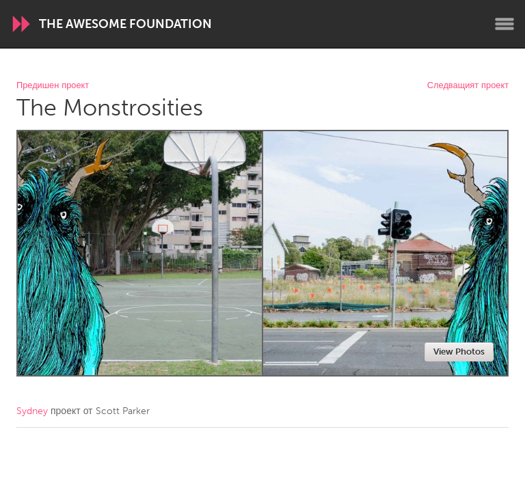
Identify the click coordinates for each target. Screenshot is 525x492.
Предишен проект (52, 85)
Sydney (32, 411)
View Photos (459, 351)
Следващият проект (468, 85)
